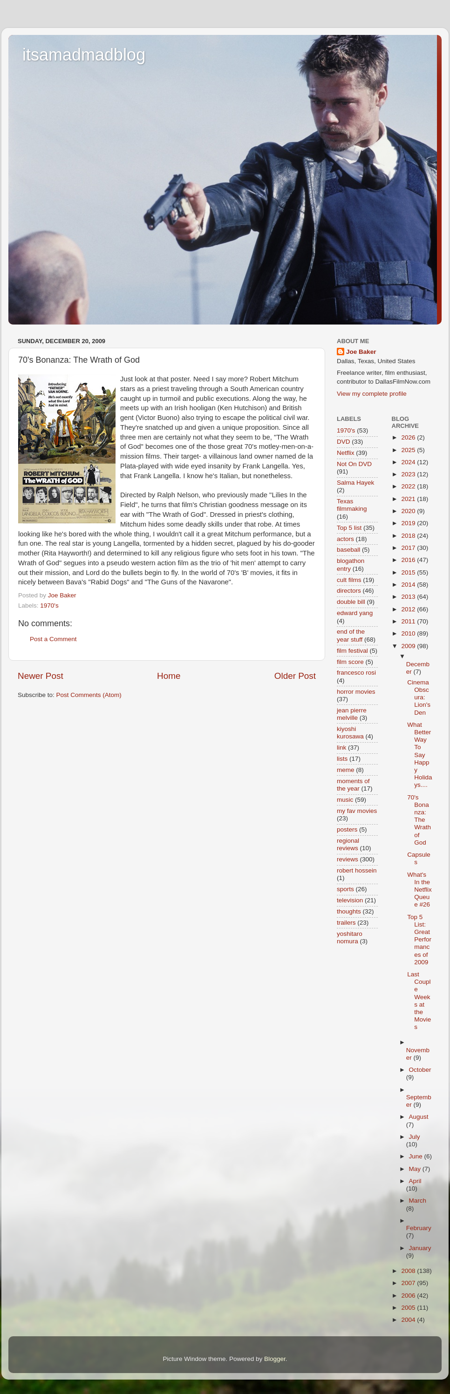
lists (342, 758)
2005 (409, 1307)
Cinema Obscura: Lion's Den (418, 697)
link (341, 747)
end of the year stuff (351, 635)
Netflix (346, 452)
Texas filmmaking (352, 505)
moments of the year (353, 785)
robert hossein (357, 870)
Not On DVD (354, 463)
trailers (346, 922)
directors (349, 590)
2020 (409, 511)
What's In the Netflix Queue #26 (419, 889)
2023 (409, 474)
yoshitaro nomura (349, 937)
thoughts (349, 911)
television (350, 900)
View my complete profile (372, 393)
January (420, 1248)
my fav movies (357, 810)
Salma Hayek (355, 482)
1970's (49, 605)
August (419, 1116)
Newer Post (40, 676)
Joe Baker (361, 351)
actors (345, 538)
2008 (409, 1270)
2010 (409, 633)
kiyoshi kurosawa (350, 732)
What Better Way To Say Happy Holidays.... (419, 755)
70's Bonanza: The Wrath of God (419, 820)
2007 (409, 1282)
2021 (409, 498)
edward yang (355, 612)
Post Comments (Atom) (89, 694)
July (414, 1136)
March (418, 1200)
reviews (347, 859)
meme (346, 769)
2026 (409, 437)
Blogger (275, 1358)
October (420, 1069)
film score (350, 661)
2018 (409, 535)
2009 (409, 646)
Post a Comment (53, 639)
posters (347, 829)
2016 (409, 559)
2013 (409, 596)
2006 (409, 1295)
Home (168, 676)
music (345, 799)
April (415, 1180)
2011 (409, 621)
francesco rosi (356, 672)
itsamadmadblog (83, 54)
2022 (409, 486)
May (416, 1168)
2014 (409, 584)
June (416, 1156)
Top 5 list (349, 527)
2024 (409, 462)
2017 (409, 547)
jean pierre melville (352, 714)
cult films (349, 579)
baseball (348, 549)
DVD (343, 441)
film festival (352, 650)
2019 (409, 523)
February (418, 1228)
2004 (409, 1319)
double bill (351, 601)
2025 (409, 450)
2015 (409, 572)
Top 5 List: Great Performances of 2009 (419, 940)
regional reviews (348, 844)
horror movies (356, 691)
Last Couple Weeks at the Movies (419, 1000)
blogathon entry (350, 564)
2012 (409, 609)
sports (345, 889)
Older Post (295, 676)
